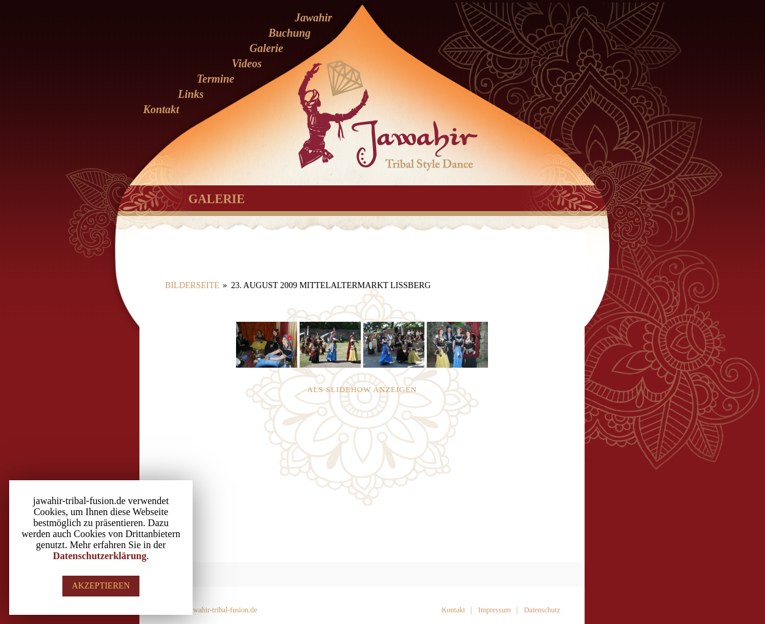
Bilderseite (192, 285)
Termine (215, 79)
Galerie (266, 48)
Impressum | (498, 610)
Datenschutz (542, 610)
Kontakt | (457, 610)
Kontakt (161, 109)
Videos (247, 64)
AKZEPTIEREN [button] (101, 585)
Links (191, 94)
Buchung (289, 33)
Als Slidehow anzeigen (361, 389)
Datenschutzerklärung (100, 556)
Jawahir (313, 18)
